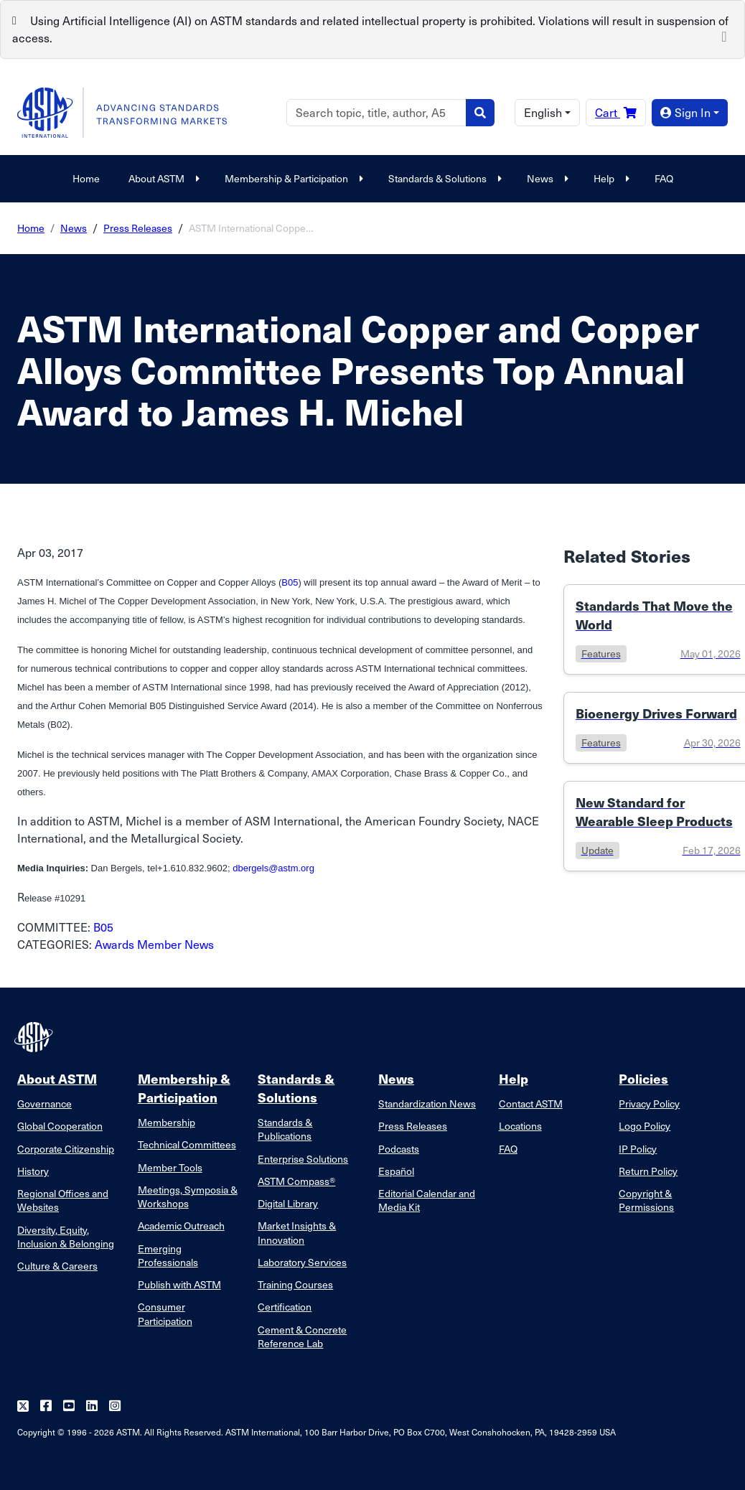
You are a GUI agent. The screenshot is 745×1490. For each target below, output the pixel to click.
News (546, 178)
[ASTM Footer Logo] (35, 1037)
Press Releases (137, 228)
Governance (44, 1103)
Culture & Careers (57, 1266)
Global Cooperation (60, 1126)
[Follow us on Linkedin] (92, 1406)
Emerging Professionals (168, 1255)
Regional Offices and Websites (62, 1200)
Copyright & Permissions (646, 1200)
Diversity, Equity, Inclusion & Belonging (65, 1236)
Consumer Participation (165, 1313)
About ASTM (162, 178)
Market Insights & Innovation (297, 1232)
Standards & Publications (285, 1129)
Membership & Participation (292, 178)
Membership (166, 1122)
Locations (520, 1126)
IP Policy (638, 1149)
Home (86, 178)
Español (396, 1171)
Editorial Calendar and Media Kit (426, 1200)
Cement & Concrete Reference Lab (302, 1336)
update (597, 850)
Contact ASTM (531, 1103)
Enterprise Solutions (303, 1159)
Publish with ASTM (179, 1284)
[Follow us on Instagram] (115, 1406)
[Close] (724, 35)
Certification (284, 1306)
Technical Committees (187, 1144)
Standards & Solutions (443, 178)
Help (610, 178)
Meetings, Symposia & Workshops (188, 1196)
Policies (643, 1078)
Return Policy (648, 1171)
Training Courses (295, 1284)
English (543, 112)
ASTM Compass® (296, 1181)
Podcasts (398, 1149)
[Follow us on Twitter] (23, 1406)
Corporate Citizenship (65, 1149)
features (601, 653)
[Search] (376, 112)
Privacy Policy (649, 1103)
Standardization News (427, 1103)
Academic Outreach (181, 1225)
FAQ (664, 178)
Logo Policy (644, 1126)
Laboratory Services (302, 1262)
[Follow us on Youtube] (69, 1406)
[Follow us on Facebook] (46, 1406)
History (33, 1171)
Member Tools (170, 1167)
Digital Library (288, 1203)
